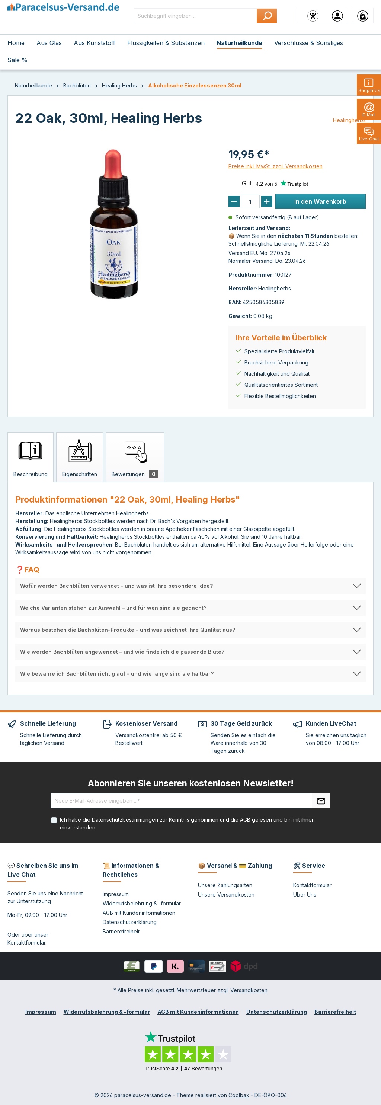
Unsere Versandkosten (226, 894)
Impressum (116, 894)
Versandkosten (249, 990)
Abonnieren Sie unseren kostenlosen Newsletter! (191, 783)
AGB (245, 819)
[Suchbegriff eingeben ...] (195, 15)
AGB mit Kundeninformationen (139, 913)
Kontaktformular (26, 942)
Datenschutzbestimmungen (125, 819)
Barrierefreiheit (121, 931)
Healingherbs (349, 120)
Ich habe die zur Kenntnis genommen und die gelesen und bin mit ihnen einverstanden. (187, 823)
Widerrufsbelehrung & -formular (142, 903)
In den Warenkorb (320, 201)
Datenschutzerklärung (130, 922)
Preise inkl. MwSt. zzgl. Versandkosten (275, 166)
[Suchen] (267, 15)
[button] (190, 586)
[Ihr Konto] (337, 15)
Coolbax (238, 1095)
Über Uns (304, 894)
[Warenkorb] (362, 15)
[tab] (30, 457)
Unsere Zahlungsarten (225, 885)
